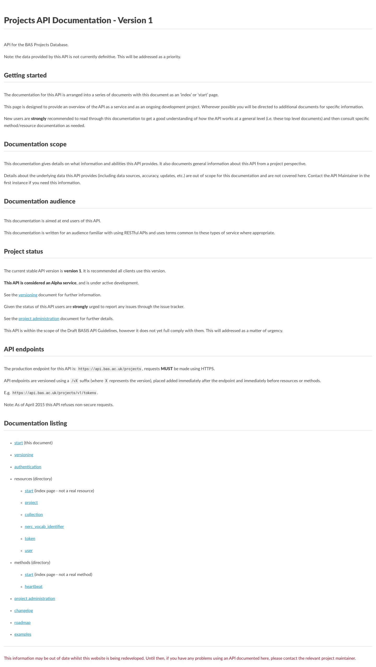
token (30, 539)
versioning (28, 295)
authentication (27, 467)
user (29, 551)
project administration (39, 319)
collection (34, 515)
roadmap (22, 623)
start (18, 443)
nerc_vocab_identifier (44, 527)
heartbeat (34, 587)
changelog (23, 611)
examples (22, 634)
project (31, 503)
